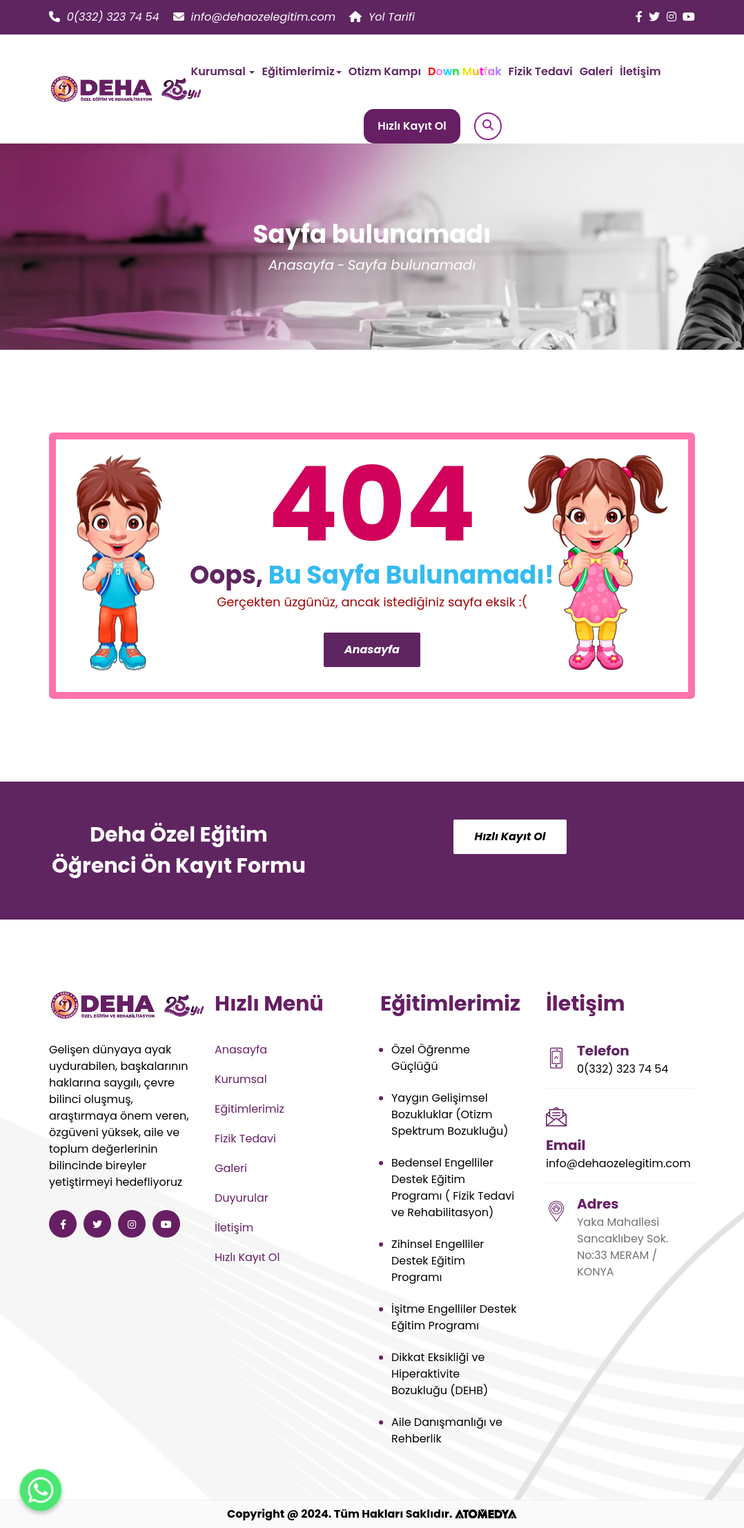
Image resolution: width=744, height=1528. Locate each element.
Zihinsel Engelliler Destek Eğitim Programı (437, 1260)
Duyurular (241, 1198)
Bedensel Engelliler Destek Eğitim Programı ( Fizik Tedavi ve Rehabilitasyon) (452, 1187)
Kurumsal (241, 1079)
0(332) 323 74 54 (104, 17)
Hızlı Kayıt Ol (412, 126)
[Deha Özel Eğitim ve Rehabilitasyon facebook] (639, 17)
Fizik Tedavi (541, 71)
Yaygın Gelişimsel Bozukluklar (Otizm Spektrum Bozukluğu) (449, 1114)
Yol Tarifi (382, 17)
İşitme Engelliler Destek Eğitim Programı (453, 1317)
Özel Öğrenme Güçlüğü (430, 1058)
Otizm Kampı (385, 71)
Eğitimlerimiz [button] (301, 71)
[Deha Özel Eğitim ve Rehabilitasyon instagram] (671, 17)
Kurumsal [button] (223, 71)
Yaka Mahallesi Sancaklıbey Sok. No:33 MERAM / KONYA (622, 1247)
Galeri (596, 71)
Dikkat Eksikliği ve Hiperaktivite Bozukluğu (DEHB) (439, 1373)
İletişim (640, 71)
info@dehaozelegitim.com (254, 17)
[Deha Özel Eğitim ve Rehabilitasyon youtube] (689, 17)
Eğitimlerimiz (249, 1109)
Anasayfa (301, 265)
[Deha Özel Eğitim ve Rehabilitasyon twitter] (654, 17)
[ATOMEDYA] (486, 1514)
